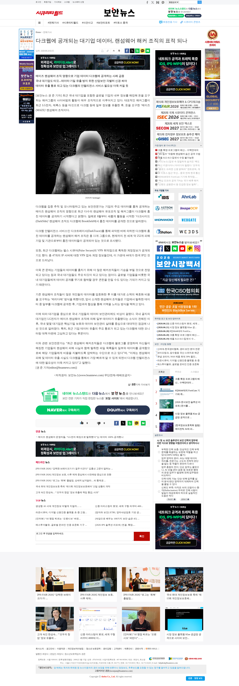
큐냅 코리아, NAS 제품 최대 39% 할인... (177, 356)
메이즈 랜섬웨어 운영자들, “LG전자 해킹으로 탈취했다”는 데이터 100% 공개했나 (80, 437)
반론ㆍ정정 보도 (195, 678)
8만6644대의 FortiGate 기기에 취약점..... (178, 177)
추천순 (178, 372)
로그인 (38, 2)
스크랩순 (195, 372)
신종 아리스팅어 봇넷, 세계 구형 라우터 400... (119, 506)
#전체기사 (53, 22)
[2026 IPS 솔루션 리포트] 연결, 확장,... (115, 525)
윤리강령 (107, 649)
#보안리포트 (103, 22)
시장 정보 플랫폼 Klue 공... (176, 327)
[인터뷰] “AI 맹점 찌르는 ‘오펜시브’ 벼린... (58, 518)
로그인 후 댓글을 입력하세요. (85, 536)
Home (38, 32)
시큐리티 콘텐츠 (192, 22)
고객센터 (118, 649)
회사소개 (40, 649)
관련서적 (139, 649)
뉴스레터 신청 (78, 2)
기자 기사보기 (139, 384)
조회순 (161, 372)
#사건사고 (87, 22)
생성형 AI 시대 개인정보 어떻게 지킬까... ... (58, 506)
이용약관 (61, 649)
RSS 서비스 (152, 649)
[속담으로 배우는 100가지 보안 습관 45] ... (117, 518)
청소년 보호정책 (93, 649)
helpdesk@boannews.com (168, 663)
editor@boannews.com (62, 367)
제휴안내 (128, 649)
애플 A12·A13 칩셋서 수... (176, 339)
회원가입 (47, 2)
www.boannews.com (91, 375)
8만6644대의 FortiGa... (174, 331)
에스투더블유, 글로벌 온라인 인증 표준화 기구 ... (61, 525)
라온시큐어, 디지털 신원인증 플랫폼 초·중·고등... (61, 512)
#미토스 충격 (121, 22)
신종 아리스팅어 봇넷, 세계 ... (178, 323)
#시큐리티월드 (70, 22)
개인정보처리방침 (75, 649)
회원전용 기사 (170, 22)
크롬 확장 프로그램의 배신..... (178, 335)
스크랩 (67, 2)
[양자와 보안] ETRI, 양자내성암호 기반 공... (118, 512)
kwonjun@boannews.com (121, 671)
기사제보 (57, 2)
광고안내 (50, 649)
